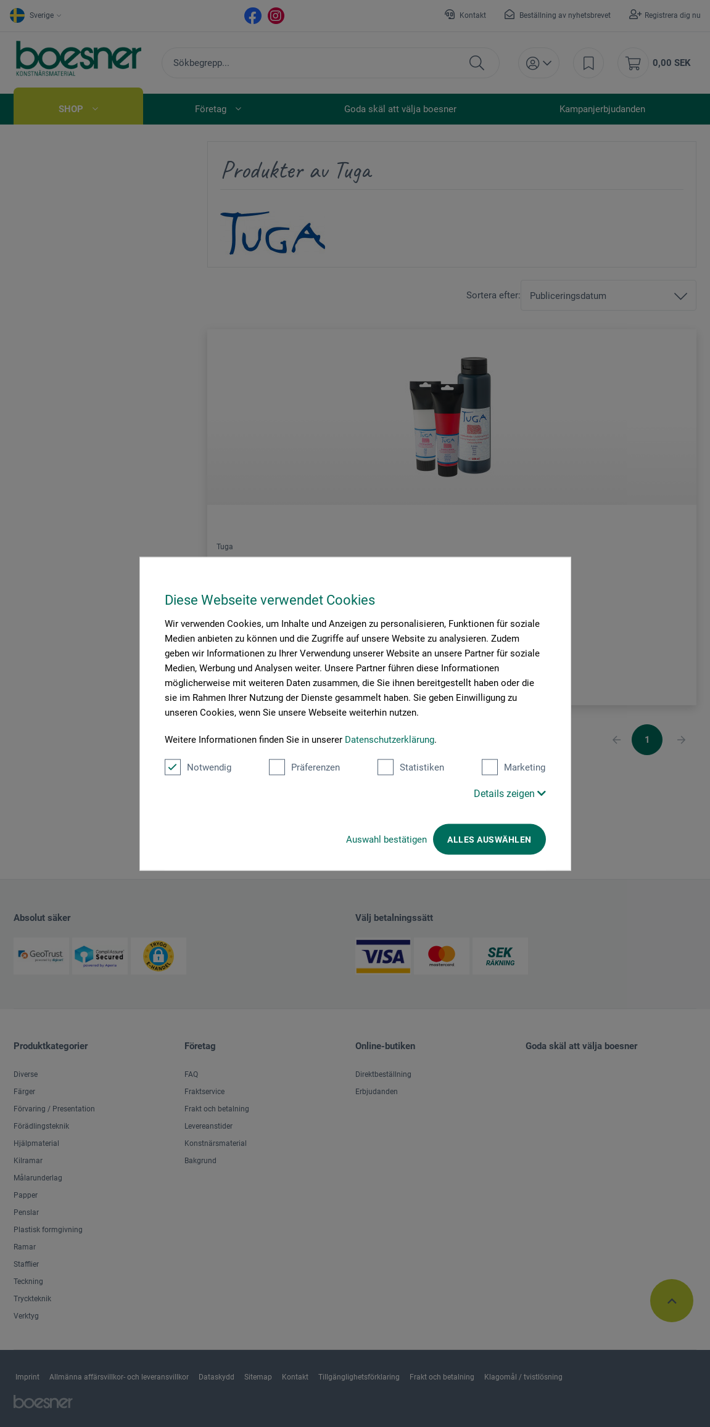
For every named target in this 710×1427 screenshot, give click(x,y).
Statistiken (411, 767)
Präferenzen (304, 767)
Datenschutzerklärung (389, 739)
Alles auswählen (489, 839)
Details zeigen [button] (510, 793)
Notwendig (198, 767)
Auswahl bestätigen (386, 838)
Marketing (513, 767)
